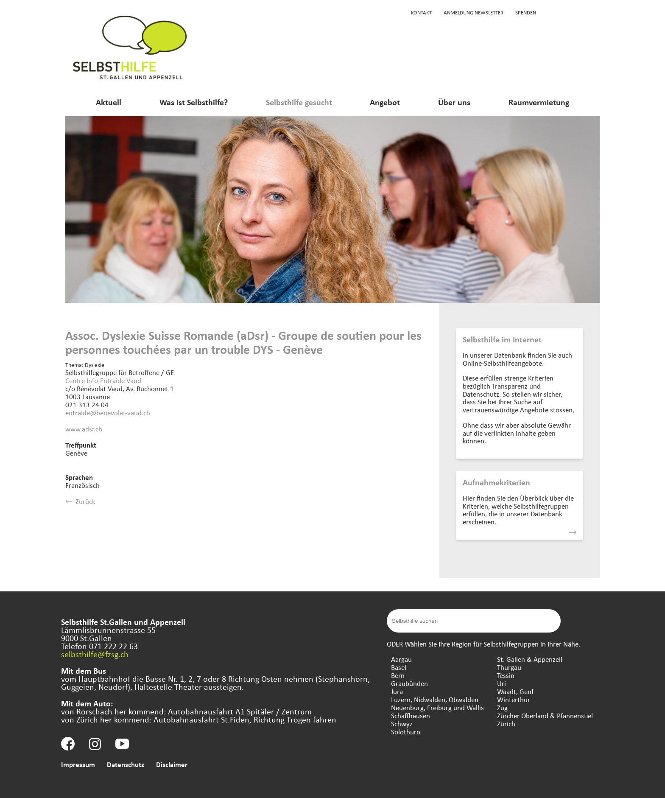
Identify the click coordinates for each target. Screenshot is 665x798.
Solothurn (405, 731)
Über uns (454, 102)
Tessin (505, 675)
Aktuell (108, 102)
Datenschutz (125, 764)
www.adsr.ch (83, 429)
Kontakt (421, 12)
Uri (501, 683)
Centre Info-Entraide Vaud (103, 380)
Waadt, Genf (515, 691)
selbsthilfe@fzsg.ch (95, 654)
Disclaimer (171, 764)
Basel (398, 667)
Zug (502, 707)
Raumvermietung (539, 102)
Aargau (401, 659)
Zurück (80, 501)
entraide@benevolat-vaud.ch (107, 412)
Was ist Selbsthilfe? (193, 102)
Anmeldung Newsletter (473, 12)
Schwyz (402, 723)
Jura (397, 691)
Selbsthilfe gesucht (299, 102)
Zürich (506, 723)
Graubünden (409, 683)
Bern (398, 675)
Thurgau (509, 667)
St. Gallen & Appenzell (529, 659)
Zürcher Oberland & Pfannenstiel (545, 715)
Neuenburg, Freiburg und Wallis (437, 707)
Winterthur (513, 699)
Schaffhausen (410, 715)
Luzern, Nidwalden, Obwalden (434, 699)
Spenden (525, 12)
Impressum (78, 764)
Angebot (385, 102)
